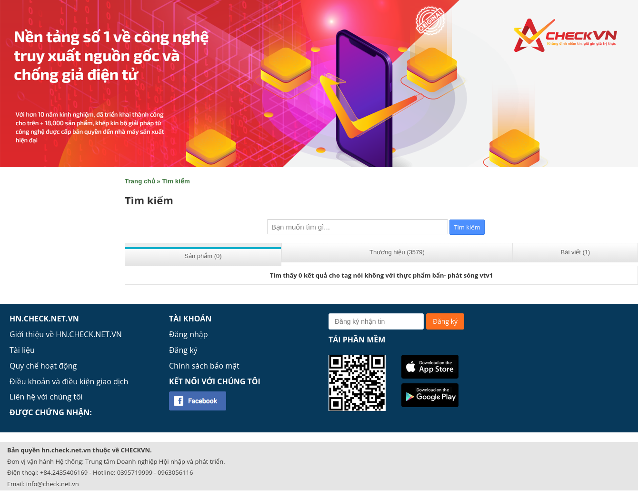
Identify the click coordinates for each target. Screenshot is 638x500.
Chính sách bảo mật (204, 365)
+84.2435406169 (64, 472)
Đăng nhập (188, 334)
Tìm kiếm (175, 181)
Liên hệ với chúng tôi (46, 396)
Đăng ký (183, 350)
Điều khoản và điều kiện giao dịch (69, 381)
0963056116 (175, 472)
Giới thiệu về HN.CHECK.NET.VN (66, 334)
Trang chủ (140, 181)
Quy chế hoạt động (43, 365)
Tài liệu (22, 350)
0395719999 (134, 472)
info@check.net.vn (52, 484)
